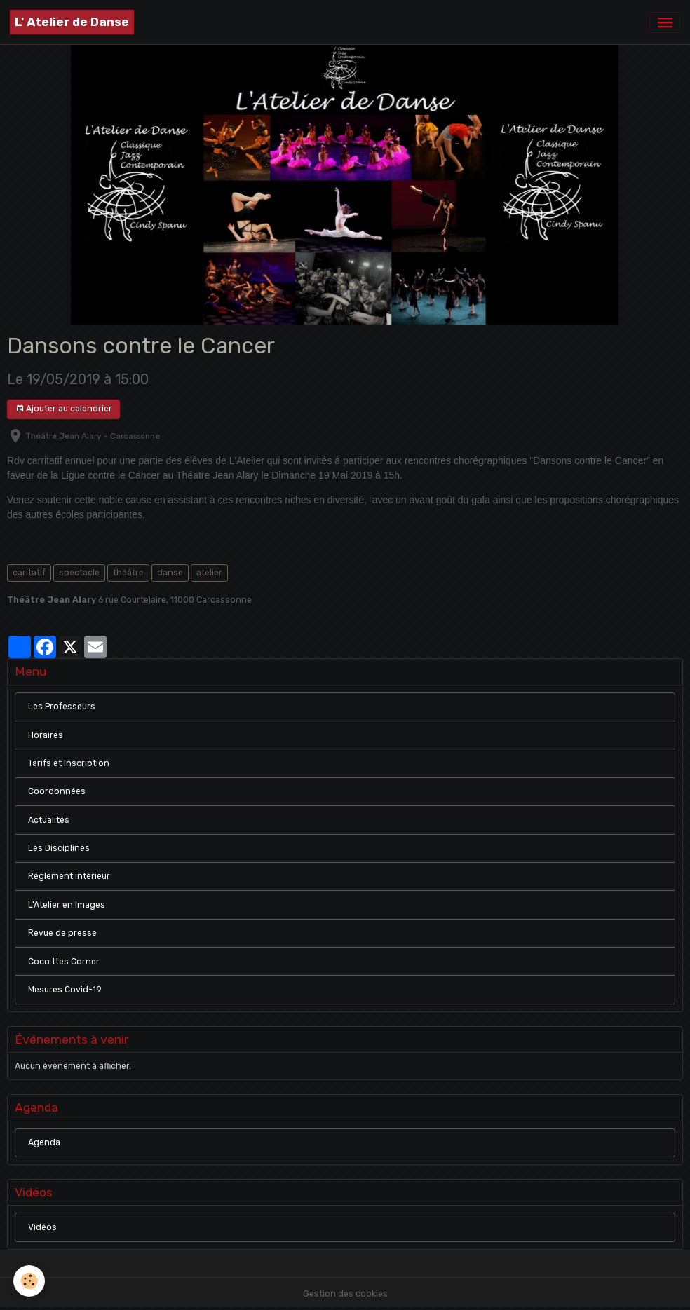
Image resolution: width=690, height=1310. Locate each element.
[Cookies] (30, 1281)
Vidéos (42, 1227)
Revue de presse (62, 933)
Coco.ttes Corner (64, 962)
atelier (209, 573)
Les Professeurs (61, 706)
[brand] (72, 22)
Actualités (48, 820)
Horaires (45, 735)
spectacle (79, 573)
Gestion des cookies (345, 1294)
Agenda (44, 1142)
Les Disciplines (59, 848)
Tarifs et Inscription (68, 763)
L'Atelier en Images (66, 905)
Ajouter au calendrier (63, 409)
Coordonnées (57, 791)
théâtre (128, 573)
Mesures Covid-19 (65, 990)
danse (170, 573)
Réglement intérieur (69, 876)
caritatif (29, 573)
